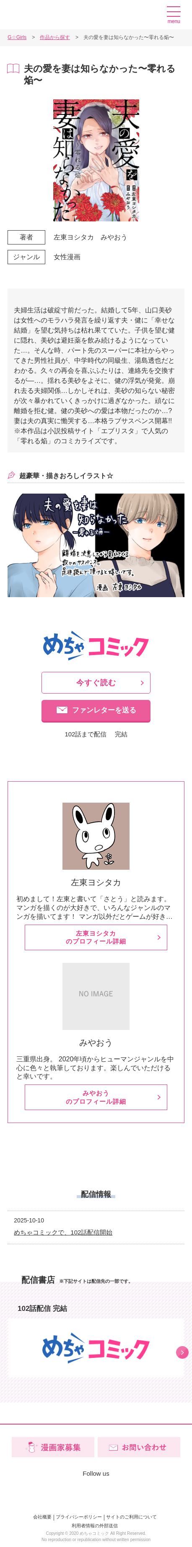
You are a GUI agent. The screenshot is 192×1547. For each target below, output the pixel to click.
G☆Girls (37, 14)
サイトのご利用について (131, 1516)
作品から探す (55, 37)
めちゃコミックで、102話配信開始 (63, 1232)
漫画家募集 (151, 14)
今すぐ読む (96, 683)
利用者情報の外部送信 (95, 1525)
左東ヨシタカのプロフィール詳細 (96, 937)
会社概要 (42, 1516)
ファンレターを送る (104, 710)
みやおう (114, 237)
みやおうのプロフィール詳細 (96, 1097)
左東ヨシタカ (74, 237)
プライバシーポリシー (79, 1516)
